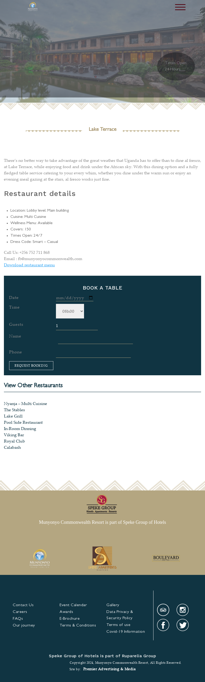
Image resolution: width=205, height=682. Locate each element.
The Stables (14, 410)
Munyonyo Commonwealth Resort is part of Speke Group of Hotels (102, 522)
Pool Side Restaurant (23, 422)
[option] (39, 559)
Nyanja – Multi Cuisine (25, 403)
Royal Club (14, 441)
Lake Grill (13, 416)
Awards (66, 612)
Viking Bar (14, 435)
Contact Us (23, 605)
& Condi (78, 626)
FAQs (18, 619)
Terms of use (118, 625)
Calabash (12, 447)
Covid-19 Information (125, 632)
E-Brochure (70, 619)
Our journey (24, 626)
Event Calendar (73, 605)
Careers (20, 612)
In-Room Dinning (20, 428)
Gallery (112, 605)
